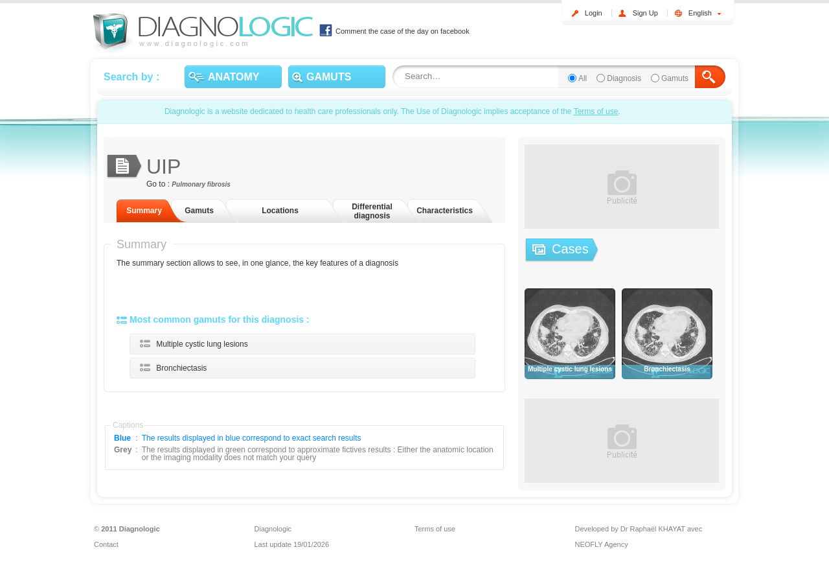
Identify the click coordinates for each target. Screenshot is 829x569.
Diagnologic (273, 529)
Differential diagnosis (372, 211)
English (704, 13)
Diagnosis (624, 78)
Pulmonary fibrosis (201, 184)
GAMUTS (321, 77)
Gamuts (674, 78)
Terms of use (596, 111)
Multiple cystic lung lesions (201, 344)
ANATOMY (223, 77)
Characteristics (444, 210)
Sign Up (645, 13)
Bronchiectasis (181, 368)
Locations (280, 210)
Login (593, 13)
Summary (144, 210)
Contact (106, 544)
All (582, 78)
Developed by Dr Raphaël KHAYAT (630, 529)
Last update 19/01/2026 (292, 544)
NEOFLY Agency (601, 544)
